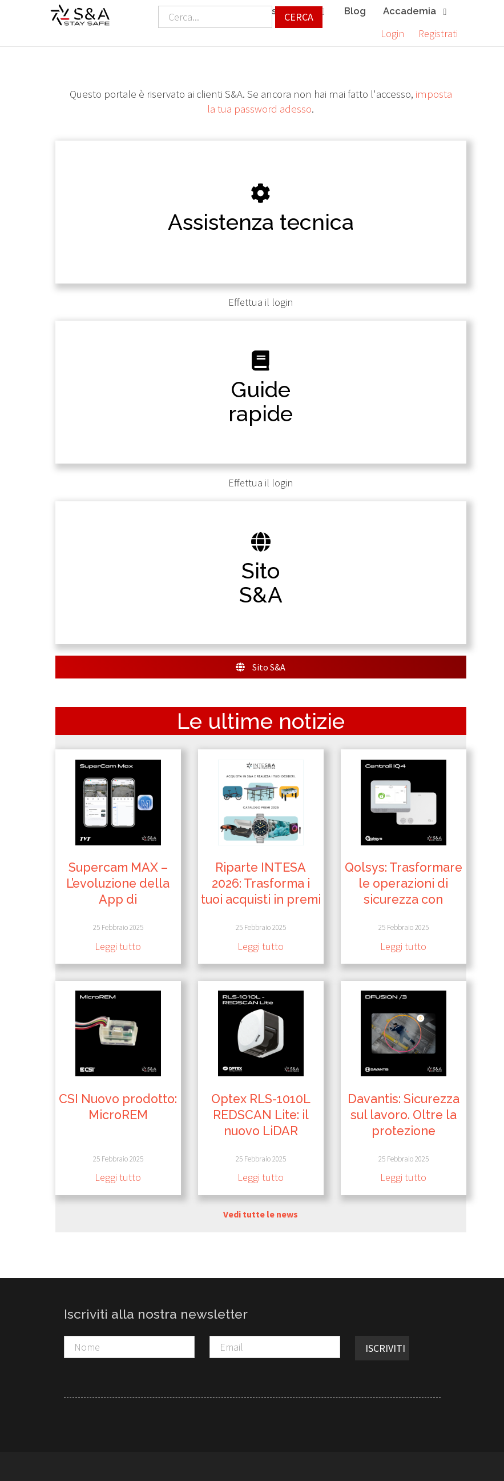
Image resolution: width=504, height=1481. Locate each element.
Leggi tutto (118, 946)
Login (392, 33)
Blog (355, 11)
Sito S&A (260, 667)
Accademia (416, 11)
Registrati (438, 33)
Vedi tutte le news (260, 1214)
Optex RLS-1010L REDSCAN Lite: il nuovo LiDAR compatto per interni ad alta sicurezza (260, 1130)
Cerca (298, 16)
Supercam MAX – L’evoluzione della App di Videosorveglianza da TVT (118, 899)
